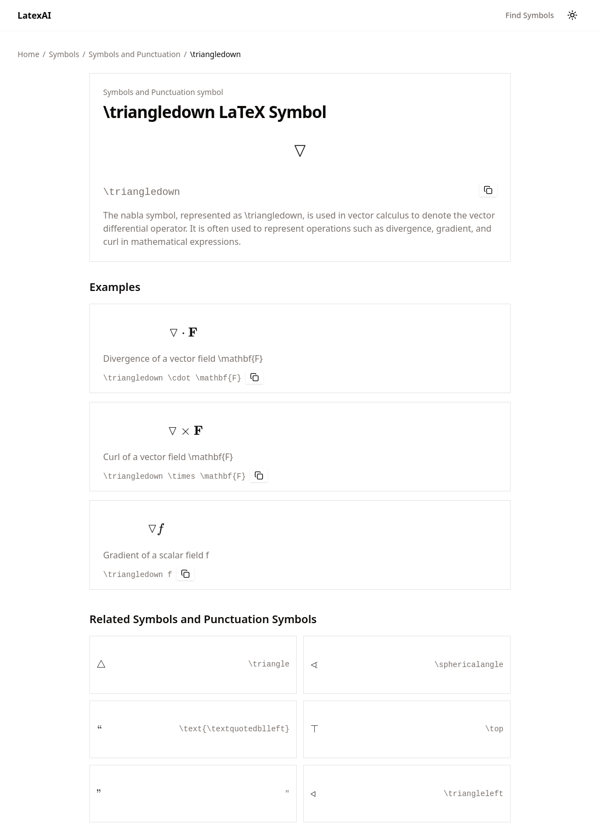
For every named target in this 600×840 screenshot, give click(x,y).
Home (28, 54)
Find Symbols (530, 15)
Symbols (64, 54)
